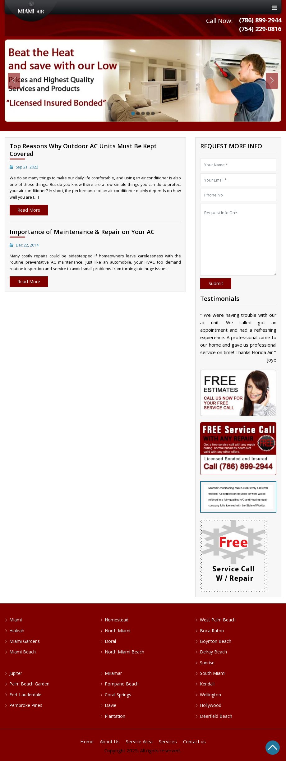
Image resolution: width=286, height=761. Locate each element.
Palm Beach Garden (29, 684)
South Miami (212, 673)
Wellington (210, 695)
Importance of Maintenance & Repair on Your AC (82, 232)
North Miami (117, 631)
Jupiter (15, 673)
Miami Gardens (24, 641)
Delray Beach (213, 652)
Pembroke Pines (25, 705)
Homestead (116, 620)
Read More (28, 210)
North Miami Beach (124, 652)
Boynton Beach (215, 641)
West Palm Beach (218, 620)
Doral (110, 641)
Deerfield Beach (216, 716)
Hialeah (16, 631)
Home (87, 741)
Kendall (207, 684)
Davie (110, 705)
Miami (15, 620)
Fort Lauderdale (25, 695)
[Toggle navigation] (143, 8)
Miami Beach (22, 652)
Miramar (113, 673)
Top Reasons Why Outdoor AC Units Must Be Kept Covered (83, 150)
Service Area (139, 741)
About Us (110, 741)
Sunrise (207, 663)
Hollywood (210, 705)
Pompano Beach (122, 684)
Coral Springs (118, 695)
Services (168, 741)
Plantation (115, 716)
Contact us (194, 741)
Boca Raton (212, 631)
